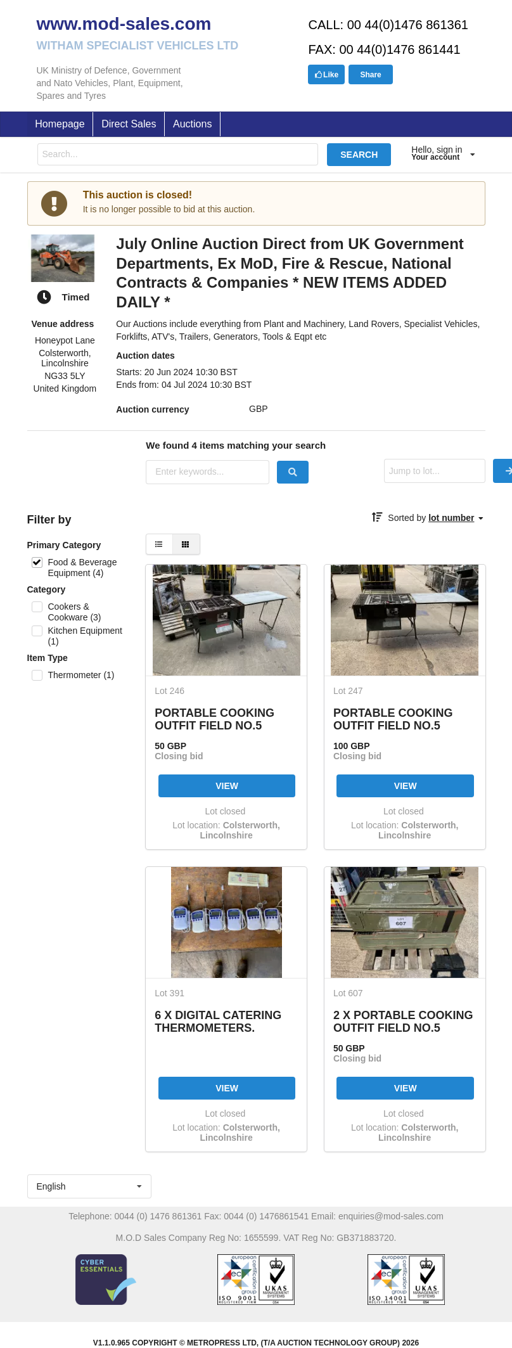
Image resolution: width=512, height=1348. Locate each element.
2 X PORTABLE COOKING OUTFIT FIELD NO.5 (403, 1021)
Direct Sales (128, 124)
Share (370, 74)
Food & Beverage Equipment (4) (82, 567)
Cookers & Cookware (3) (74, 611)
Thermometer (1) (81, 675)
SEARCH (359, 155)
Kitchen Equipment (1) (85, 636)
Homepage (59, 124)
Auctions (192, 124)
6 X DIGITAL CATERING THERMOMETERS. (218, 1021)
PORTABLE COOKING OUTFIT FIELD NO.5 (214, 719)
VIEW (226, 786)
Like (326, 74)
